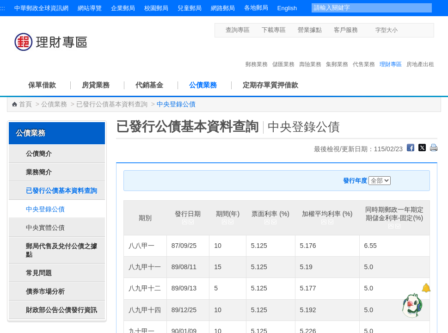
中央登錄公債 (45, 209)
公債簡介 (39, 153)
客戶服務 (346, 29)
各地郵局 (256, 7)
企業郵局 (123, 8)
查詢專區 (238, 29)
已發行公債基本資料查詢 (111, 104)
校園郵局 (156, 8)
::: (2, 8)
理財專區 (391, 55)
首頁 (25, 104)
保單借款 (42, 85)
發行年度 (355, 180)
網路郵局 (223, 8)
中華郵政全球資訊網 (41, 8)
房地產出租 (420, 55)
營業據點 (310, 29)
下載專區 (274, 29)
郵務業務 (256, 55)
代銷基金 (149, 85)
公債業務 (203, 85)
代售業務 (364, 55)
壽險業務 (310, 55)
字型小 (403, 29)
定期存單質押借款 (270, 85)
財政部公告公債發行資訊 (61, 310)
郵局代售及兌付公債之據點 (61, 250)
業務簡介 (39, 172)
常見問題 (39, 273)
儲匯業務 (283, 55)
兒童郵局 (190, 8)
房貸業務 (96, 85)
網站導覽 (90, 8)
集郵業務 (337, 55)
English (287, 8)
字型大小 (386, 30)
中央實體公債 (45, 227)
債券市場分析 (45, 291)
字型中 (412, 29)
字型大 (420, 29)
